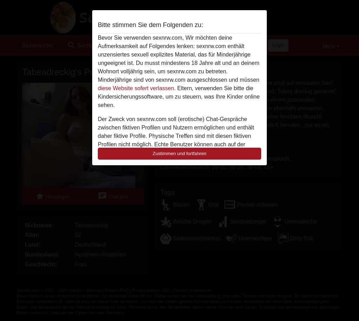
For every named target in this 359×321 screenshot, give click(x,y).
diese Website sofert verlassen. (137, 88)
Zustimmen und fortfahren (179, 153)
